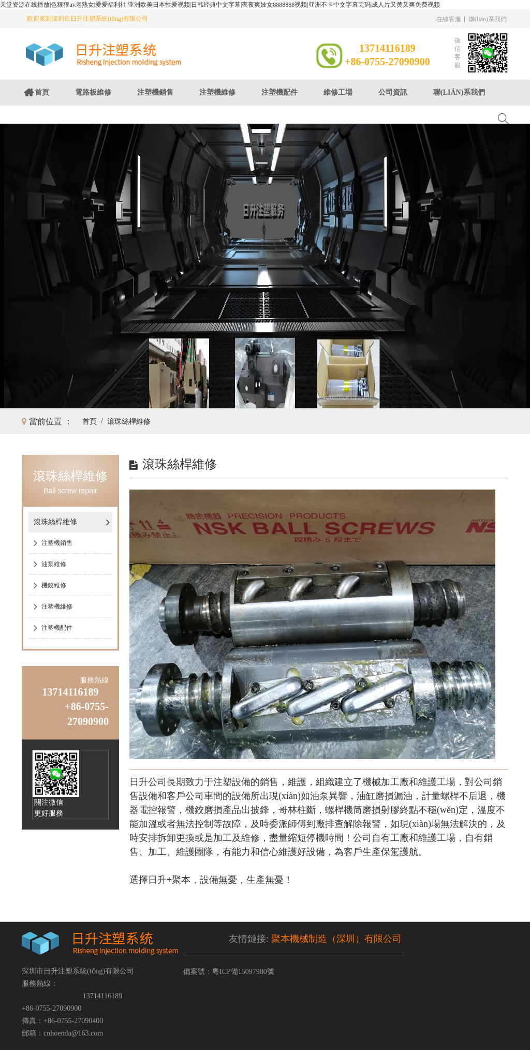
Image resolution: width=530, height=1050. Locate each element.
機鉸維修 (53, 585)
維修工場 (337, 92)
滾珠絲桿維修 (129, 421)
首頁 (42, 92)
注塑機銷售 (155, 92)
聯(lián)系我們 (487, 19)
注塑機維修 (217, 92)
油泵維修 (53, 564)
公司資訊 (392, 92)
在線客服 (448, 19)
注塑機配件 (279, 92)
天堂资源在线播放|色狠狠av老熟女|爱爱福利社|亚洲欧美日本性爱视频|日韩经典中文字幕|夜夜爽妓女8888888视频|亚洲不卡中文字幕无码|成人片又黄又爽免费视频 (220, 4)
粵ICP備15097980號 (243, 971)
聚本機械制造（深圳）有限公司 (336, 939)
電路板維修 (93, 92)
